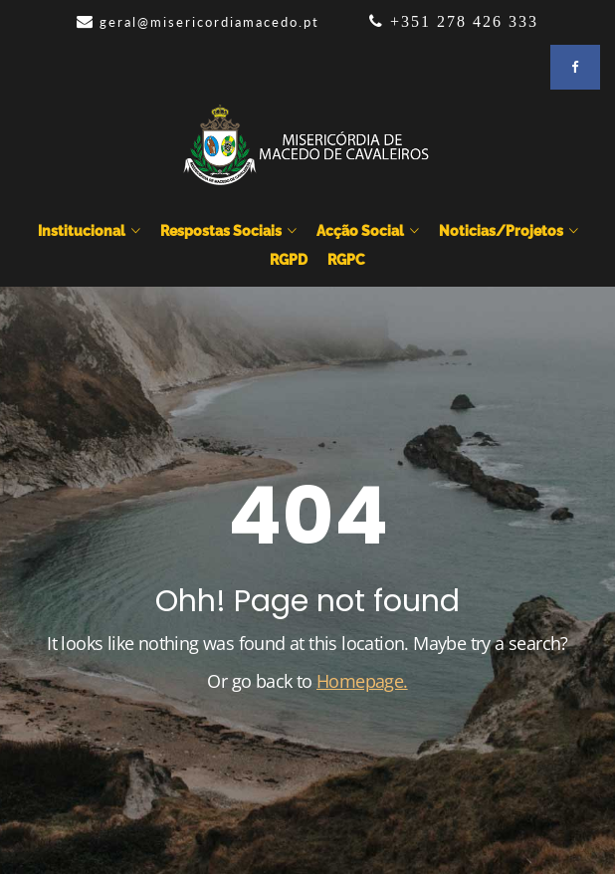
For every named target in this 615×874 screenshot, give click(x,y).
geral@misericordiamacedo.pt (209, 22)
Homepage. (362, 681)
